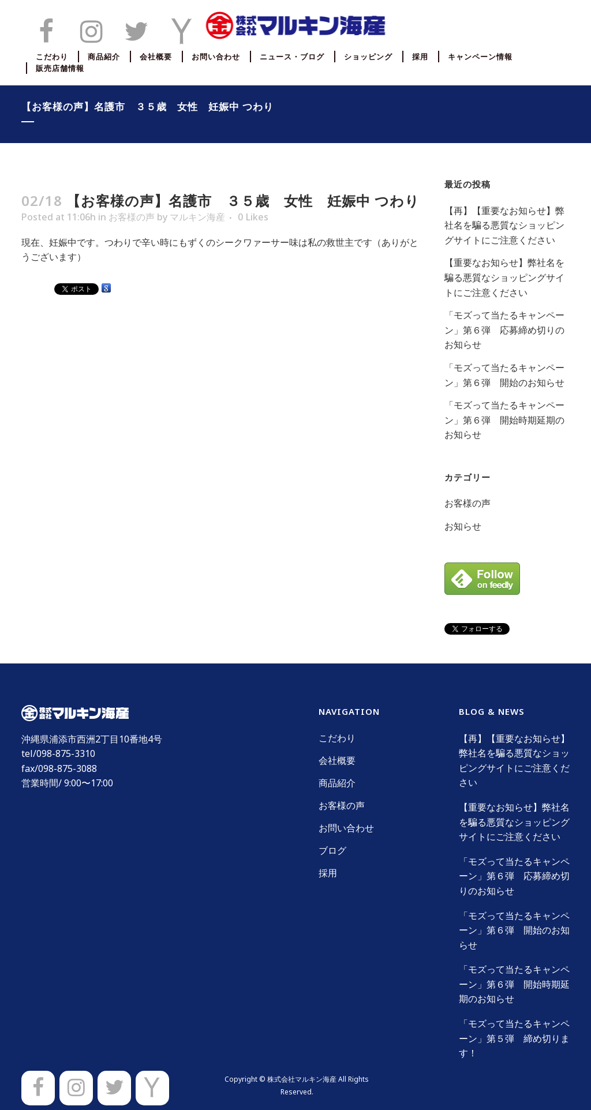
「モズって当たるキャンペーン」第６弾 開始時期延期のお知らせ (504, 420)
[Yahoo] (152, 1088)
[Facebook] (38, 1088)
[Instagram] (76, 1088)
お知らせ (462, 526)
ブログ (332, 850)
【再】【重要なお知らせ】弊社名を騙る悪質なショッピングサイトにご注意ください (504, 225)
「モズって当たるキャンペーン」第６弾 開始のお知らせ (514, 930)
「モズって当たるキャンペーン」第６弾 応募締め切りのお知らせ (504, 330)
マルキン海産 (197, 217)
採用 (328, 873)
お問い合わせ (346, 828)
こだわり (337, 738)
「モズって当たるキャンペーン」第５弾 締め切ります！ (514, 1038)
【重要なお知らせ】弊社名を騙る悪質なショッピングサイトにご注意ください (504, 277)
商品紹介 (337, 783)
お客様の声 (132, 217)
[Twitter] (114, 1088)
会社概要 (337, 760)
